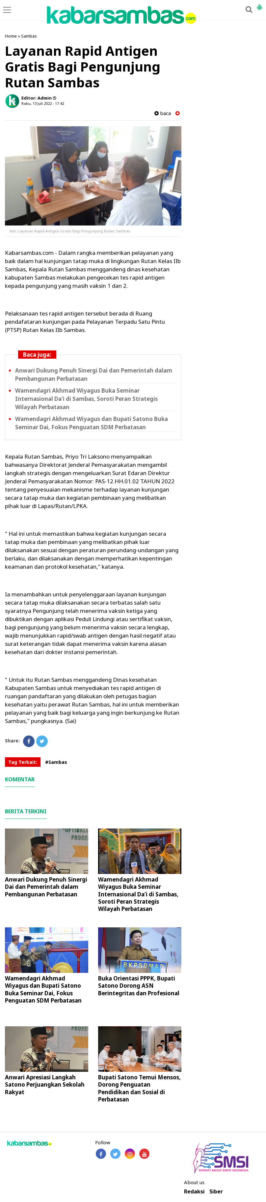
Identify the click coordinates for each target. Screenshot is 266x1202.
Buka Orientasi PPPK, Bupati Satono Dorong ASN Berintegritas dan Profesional (138, 986)
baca (162, 113)
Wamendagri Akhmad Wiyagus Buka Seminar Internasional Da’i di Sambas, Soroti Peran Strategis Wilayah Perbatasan (86, 399)
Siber (216, 1191)
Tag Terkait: (22, 762)
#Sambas (56, 762)
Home (11, 36)
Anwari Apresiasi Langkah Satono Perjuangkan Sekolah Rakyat (45, 1084)
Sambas (29, 36)
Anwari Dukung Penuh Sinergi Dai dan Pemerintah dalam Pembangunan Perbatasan (46, 887)
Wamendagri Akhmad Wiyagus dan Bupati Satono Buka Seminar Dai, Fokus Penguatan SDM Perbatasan (91, 423)
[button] (259, 4)
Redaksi (194, 1191)
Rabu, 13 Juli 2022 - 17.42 (42, 103)
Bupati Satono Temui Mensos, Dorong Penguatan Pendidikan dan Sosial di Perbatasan (139, 1088)
